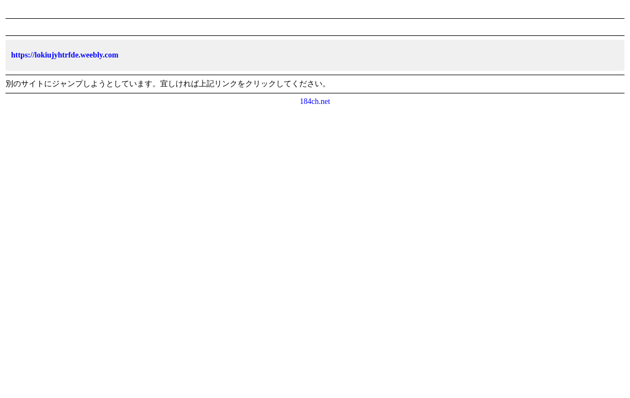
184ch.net (315, 101)
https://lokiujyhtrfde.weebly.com (64, 55)
